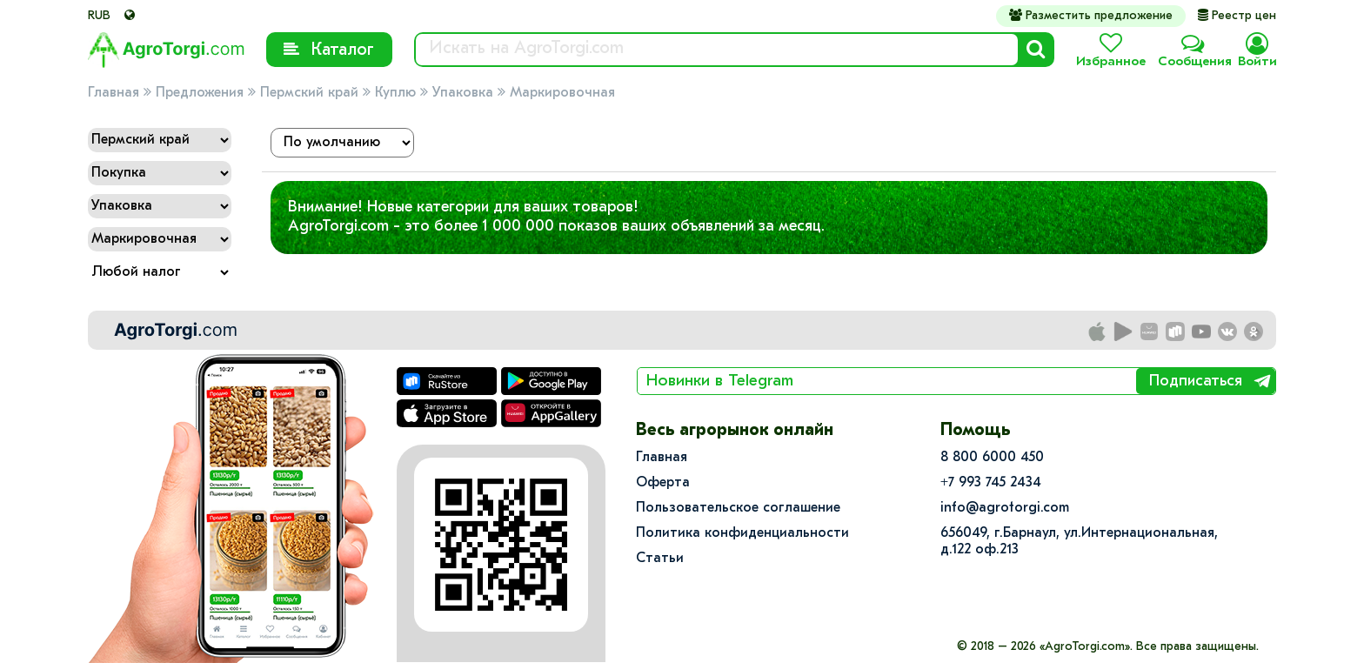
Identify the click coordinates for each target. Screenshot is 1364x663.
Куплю (395, 93)
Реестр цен (1237, 16)
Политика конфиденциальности (742, 533)
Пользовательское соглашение (738, 508)
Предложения (200, 93)
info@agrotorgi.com (1004, 508)
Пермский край (309, 93)
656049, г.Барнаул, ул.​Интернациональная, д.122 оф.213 (1079, 541)
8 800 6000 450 (992, 458)
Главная (113, 93)
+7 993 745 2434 (990, 483)
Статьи (660, 559)
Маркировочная (562, 93)
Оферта (663, 483)
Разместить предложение (1091, 16)
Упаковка (462, 93)
